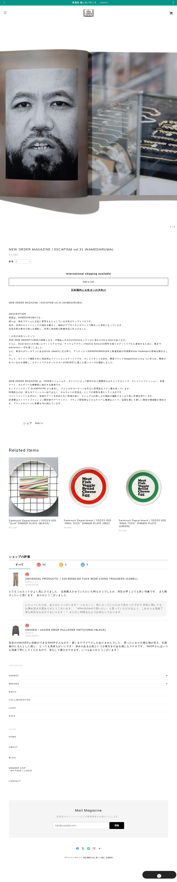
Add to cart (88, 282)
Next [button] (173, 123)
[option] (88, 124)
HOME (12, 737)
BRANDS (14, 683)
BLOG (12, 757)
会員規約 (109, 858)
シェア (27, 423)
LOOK (12, 708)
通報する (39, 423)
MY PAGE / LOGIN (21, 770)
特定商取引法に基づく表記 (94, 858)
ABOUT (13, 747)
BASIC (12, 691)
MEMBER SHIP (17, 768)
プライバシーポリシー (73, 858)
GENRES (14, 675)
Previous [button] (3, 123)
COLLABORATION (19, 699)
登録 (116, 825)
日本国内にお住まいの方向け (88, 290)
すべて (20, 564)
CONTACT (15, 781)
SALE (12, 715)
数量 (11, 261)
